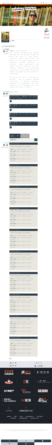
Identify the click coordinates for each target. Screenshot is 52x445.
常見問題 (40, 416)
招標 (21, 416)
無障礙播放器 (23, 418)
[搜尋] (46, 2)
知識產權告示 (30, 416)
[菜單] (50, 2)
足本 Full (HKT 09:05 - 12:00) (21, 149)
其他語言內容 (35, 418)
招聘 (15, 416)
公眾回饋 (40, 366)
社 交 (40, 363)
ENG (41, 2)
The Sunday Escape (19, 94)
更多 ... (11, 358)
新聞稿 (9, 416)
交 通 (14, 363)
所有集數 (5, 41)
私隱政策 (14, 418)
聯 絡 (14, 365)
